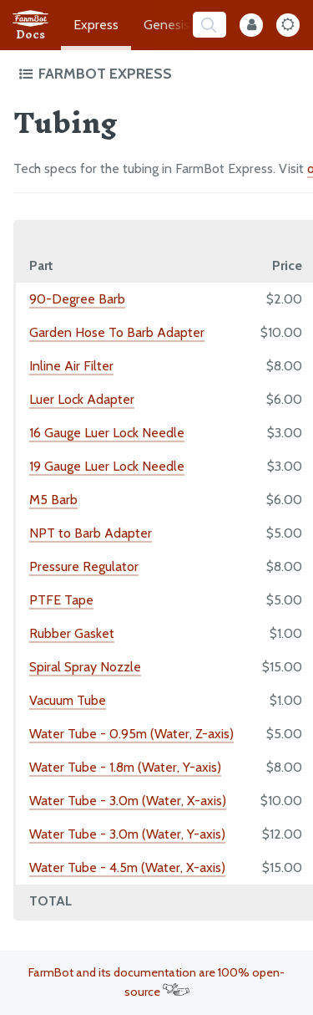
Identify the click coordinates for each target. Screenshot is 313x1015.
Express (96, 25)
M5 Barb (53, 500)
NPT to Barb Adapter (90, 533)
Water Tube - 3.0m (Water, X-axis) (127, 800)
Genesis (166, 25)
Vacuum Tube (67, 700)
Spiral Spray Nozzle (85, 667)
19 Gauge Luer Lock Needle (106, 466)
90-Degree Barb (77, 299)
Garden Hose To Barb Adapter (116, 332)
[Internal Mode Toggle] (251, 25)
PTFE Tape (61, 600)
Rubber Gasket (71, 633)
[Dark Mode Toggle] (288, 25)
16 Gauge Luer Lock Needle (106, 433)
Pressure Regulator (84, 566)
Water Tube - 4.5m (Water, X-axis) (127, 867)
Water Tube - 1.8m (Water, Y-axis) (125, 767)
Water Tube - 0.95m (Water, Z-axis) (131, 734)
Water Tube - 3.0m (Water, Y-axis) (127, 834)
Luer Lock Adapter (81, 399)
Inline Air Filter (71, 366)
